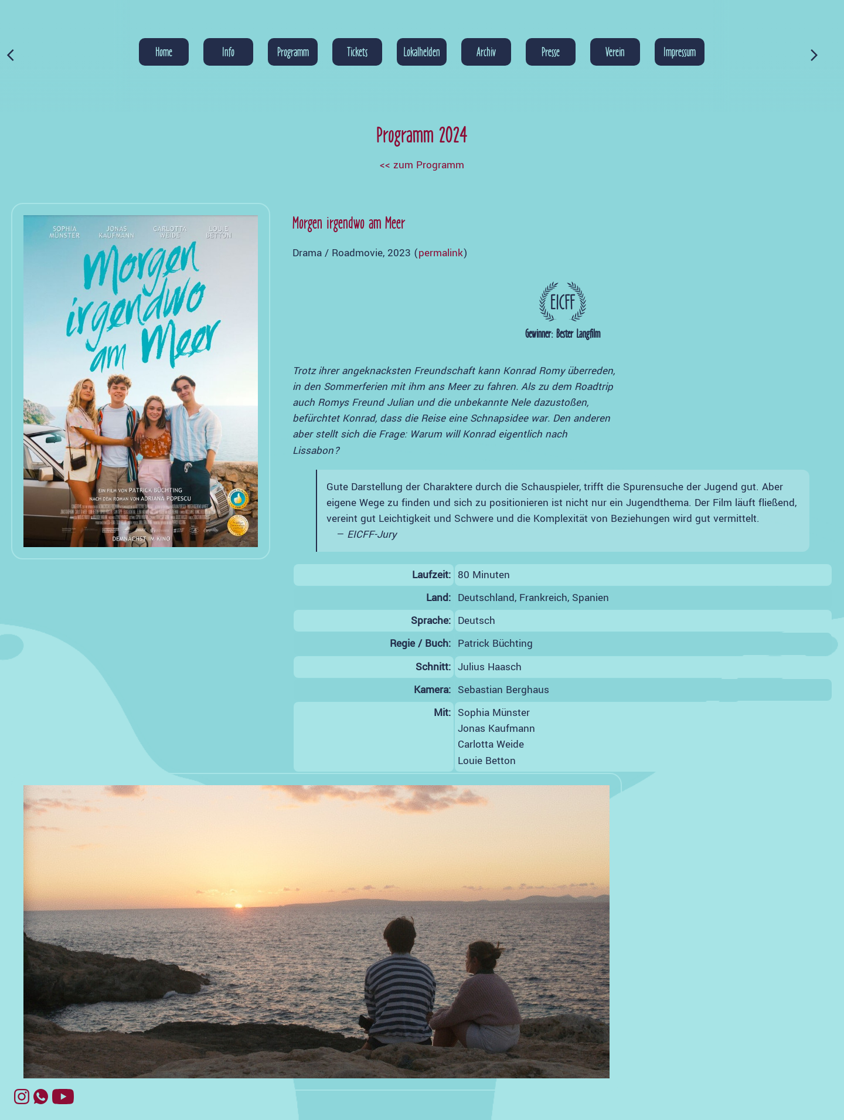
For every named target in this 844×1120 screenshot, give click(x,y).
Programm (293, 52)
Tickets (357, 52)
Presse (551, 52)
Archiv (486, 52)
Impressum (679, 52)
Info (228, 52)
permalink (440, 253)
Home (163, 52)
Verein (615, 52)
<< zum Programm (422, 165)
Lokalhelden (421, 52)
